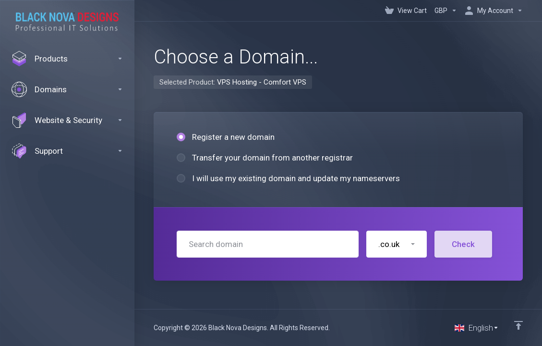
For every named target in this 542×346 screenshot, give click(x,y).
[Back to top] (518, 325)
